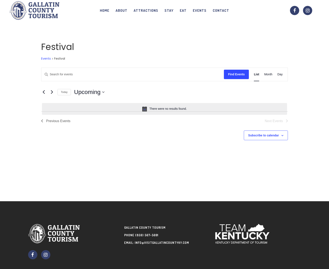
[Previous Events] (43, 92)
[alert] (164, 109)
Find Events (236, 74)
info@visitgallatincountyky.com (162, 242)
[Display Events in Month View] (268, 74)
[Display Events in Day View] (280, 74)
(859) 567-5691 (146, 235)
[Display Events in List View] (256, 74)
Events (46, 59)
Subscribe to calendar (263, 135)
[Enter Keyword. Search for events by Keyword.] (132, 74)
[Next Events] (51, 92)
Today (64, 92)
